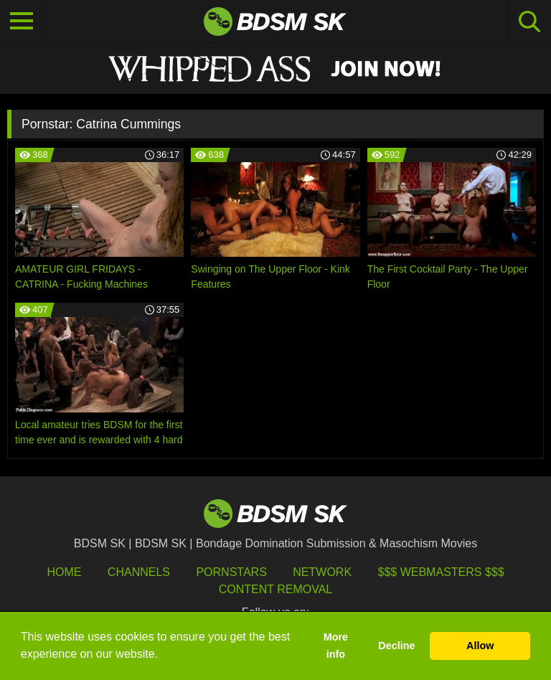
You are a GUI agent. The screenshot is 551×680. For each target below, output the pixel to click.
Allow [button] (480, 645)
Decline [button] (396, 645)
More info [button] (336, 645)
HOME (64, 572)
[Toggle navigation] (21, 21)
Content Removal (276, 589)
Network (322, 572)
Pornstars (231, 572)
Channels (139, 572)
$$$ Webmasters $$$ (441, 572)
